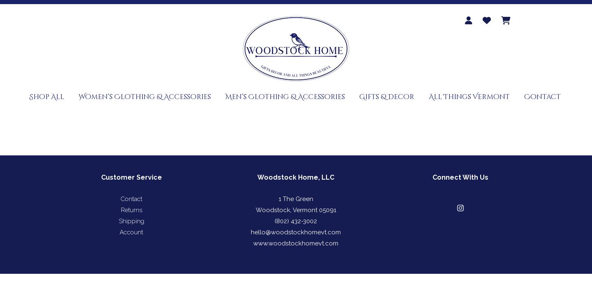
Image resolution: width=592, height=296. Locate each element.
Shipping (131, 221)
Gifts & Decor (386, 97)
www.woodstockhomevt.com (295, 243)
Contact (542, 97)
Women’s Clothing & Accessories (145, 97)
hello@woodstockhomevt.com (296, 232)
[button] (460, 208)
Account (131, 232)
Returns (131, 210)
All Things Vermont (469, 97)
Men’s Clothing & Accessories (285, 97)
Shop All (46, 97)
